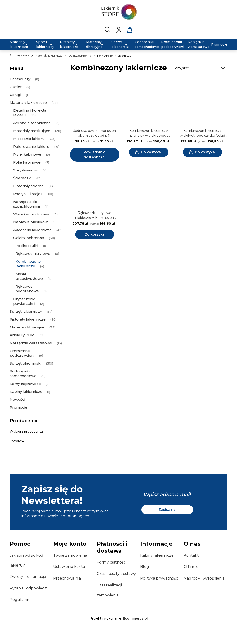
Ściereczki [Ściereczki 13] (22, 178)
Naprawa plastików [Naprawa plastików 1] (30, 222)
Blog (144, 566)
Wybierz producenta (26, 431)
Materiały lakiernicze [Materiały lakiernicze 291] (28, 102)
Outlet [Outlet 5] (16, 87)
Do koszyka (95, 234)
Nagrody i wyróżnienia (204, 578)
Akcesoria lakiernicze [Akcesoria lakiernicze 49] (32, 230)
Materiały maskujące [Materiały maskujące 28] (31, 131)
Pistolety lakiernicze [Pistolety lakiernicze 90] (28, 319)
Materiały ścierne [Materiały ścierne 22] (28, 186)
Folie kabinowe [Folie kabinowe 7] (27, 162)
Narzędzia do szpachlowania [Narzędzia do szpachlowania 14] (26, 203)
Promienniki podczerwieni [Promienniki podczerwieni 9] (22, 353)
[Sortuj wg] (199, 68)
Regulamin (20, 599)
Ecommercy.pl (135, 618)
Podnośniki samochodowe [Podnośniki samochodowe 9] (23, 373)
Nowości (17, 399)
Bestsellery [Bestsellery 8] (20, 79)
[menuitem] (20, 44)
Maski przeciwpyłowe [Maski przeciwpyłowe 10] (29, 276)
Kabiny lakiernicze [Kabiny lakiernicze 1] (26, 391)
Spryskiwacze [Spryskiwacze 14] (25, 170)
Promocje (18, 407)
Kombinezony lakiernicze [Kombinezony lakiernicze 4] (28, 263)
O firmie (191, 566)
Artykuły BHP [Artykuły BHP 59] (22, 335)
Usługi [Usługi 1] (15, 94)
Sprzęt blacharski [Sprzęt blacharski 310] (25, 363)
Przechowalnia (67, 578)
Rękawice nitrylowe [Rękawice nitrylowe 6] (33, 253)
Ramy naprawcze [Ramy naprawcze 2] (25, 383)
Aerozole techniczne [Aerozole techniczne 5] (32, 123)
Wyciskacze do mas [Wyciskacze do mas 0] (31, 214)
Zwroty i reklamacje (28, 576)
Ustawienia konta (69, 566)
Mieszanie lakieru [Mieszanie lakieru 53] (29, 138)
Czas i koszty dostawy (116, 573)
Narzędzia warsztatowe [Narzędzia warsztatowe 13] (31, 343)
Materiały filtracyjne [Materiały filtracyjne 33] (27, 327)
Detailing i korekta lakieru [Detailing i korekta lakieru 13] (29, 112)
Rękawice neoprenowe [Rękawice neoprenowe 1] (27, 288)
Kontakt (191, 555)
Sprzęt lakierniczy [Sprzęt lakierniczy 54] (26, 311)
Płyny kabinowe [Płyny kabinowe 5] (27, 154)
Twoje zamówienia (70, 555)
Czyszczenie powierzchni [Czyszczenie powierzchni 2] (24, 301)
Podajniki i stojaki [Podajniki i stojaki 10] (28, 194)
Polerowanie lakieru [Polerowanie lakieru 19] (31, 146)
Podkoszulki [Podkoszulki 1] (27, 245)
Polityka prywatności (159, 578)
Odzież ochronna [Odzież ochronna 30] (28, 238)
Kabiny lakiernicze (157, 555)
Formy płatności (111, 562)
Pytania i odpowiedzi (28, 588)
